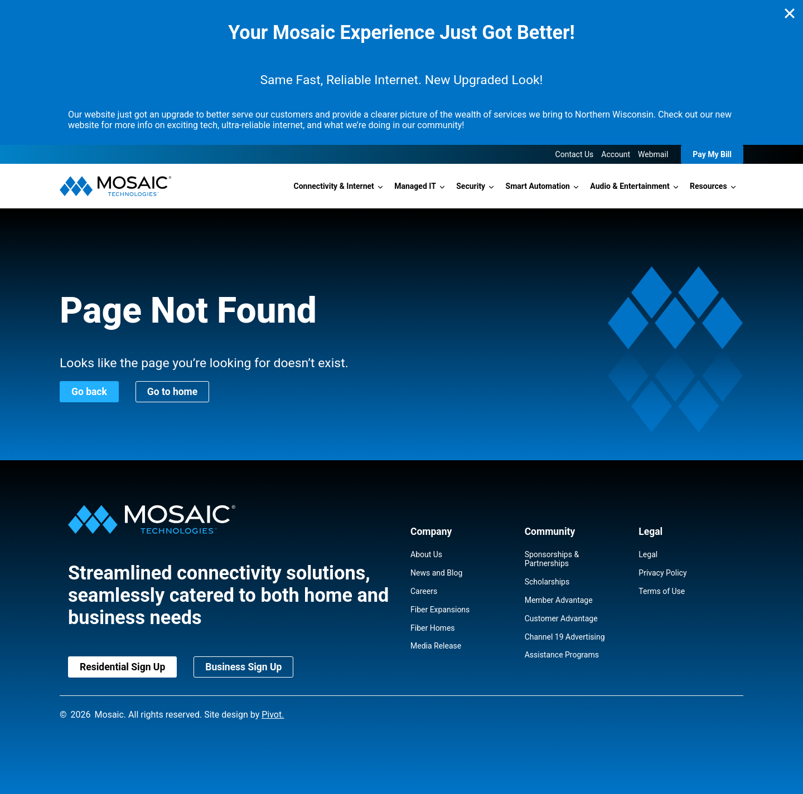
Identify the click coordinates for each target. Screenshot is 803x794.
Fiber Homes (432, 627)
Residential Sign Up (122, 667)
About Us (426, 554)
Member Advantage (559, 600)
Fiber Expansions (440, 609)
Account (615, 154)
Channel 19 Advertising (565, 636)
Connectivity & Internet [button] (334, 186)
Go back (89, 391)
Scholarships (547, 581)
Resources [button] (708, 186)
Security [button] (470, 186)
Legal (647, 554)
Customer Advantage (561, 618)
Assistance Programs (562, 654)
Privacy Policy (662, 572)
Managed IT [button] (415, 186)
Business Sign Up (243, 667)
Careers (423, 591)
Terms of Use (661, 591)
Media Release (435, 645)
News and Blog (436, 572)
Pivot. (273, 714)
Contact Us (574, 154)
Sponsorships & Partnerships (552, 559)
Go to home (172, 391)
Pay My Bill (712, 154)
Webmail (653, 154)
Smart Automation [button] (538, 186)
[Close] (789, 13)
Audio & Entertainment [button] (629, 186)
